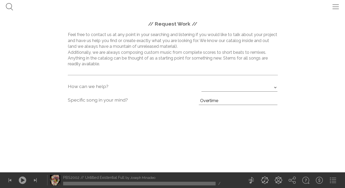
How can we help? (88, 86)
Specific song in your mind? (98, 100)
